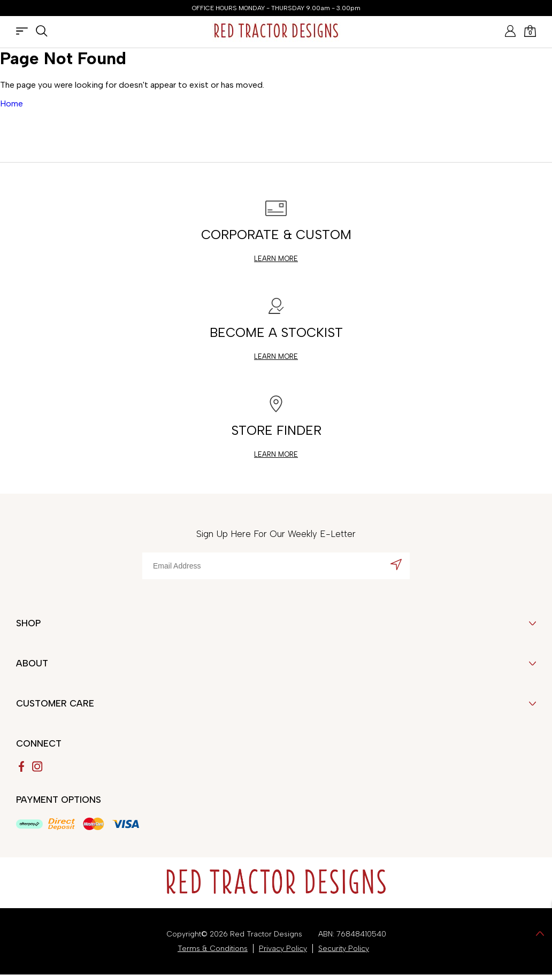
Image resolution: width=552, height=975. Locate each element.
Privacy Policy (283, 948)
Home (11, 103)
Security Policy (343, 948)
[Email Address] (276, 565)
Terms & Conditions (213, 948)
